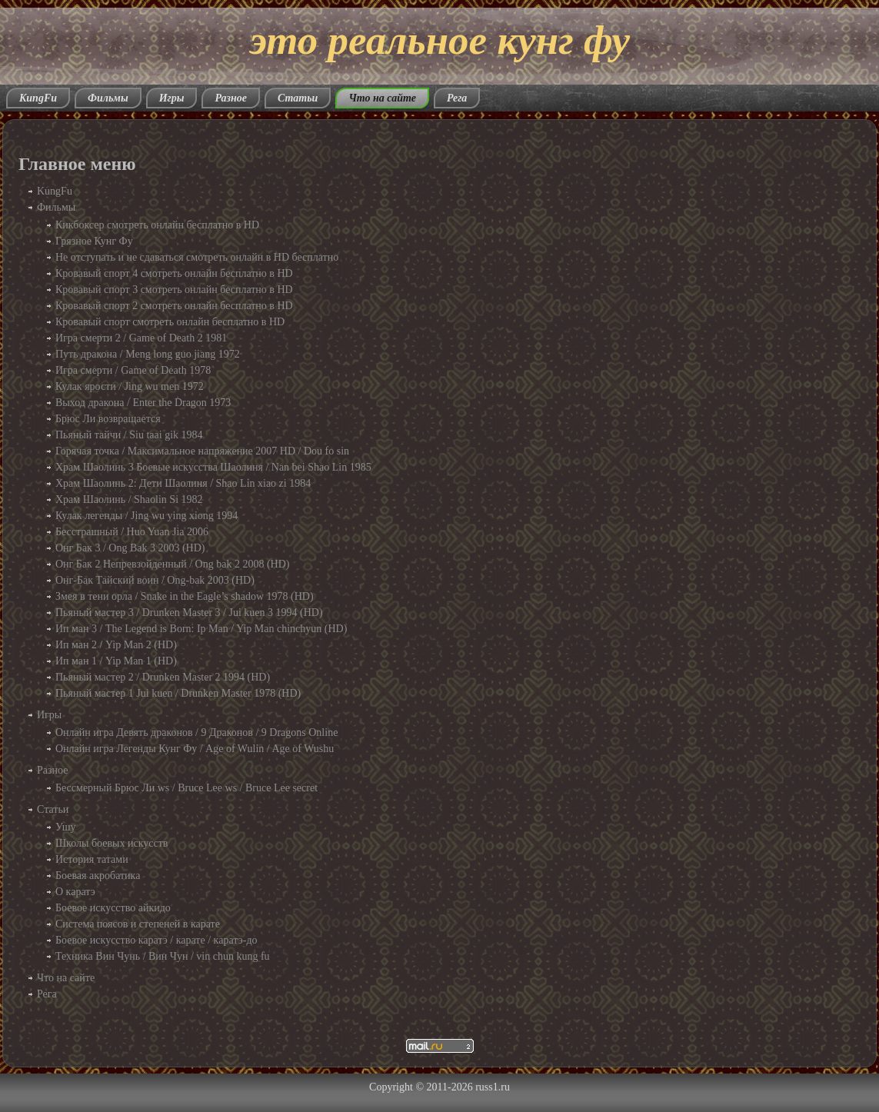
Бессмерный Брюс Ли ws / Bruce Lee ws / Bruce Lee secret (186, 788)
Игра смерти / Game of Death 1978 (133, 370)
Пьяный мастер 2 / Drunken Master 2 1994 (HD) (162, 677)
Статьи (298, 98)
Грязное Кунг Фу (94, 241)
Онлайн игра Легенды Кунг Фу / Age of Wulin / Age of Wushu (194, 748)
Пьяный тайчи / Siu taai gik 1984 (129, 435)
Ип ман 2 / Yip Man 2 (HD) (116, 645)
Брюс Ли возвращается (108, 418)
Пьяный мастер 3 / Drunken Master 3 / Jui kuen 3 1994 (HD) (189, 612)
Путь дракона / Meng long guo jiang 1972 (147, 354)
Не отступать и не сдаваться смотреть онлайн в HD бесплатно (196, 257)
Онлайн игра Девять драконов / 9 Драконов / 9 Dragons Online (196, 732)
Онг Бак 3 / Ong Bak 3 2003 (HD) (130, 548)
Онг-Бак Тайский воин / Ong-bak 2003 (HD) (155, 580)
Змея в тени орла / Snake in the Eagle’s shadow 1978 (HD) (184, 596)
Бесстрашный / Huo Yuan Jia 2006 (131, 532)
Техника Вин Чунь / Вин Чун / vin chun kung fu (162, 956)
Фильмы (108, 98)
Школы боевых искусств (111, 843)
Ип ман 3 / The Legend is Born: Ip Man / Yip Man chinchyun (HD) (201, 628)
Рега (457, 98)
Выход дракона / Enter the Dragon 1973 (143, 402)
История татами (91, 859)
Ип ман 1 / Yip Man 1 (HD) (116, 661)
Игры (172, 98)
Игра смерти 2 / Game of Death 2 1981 (141, 338)
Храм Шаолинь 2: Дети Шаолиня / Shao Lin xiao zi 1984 (183, 483)
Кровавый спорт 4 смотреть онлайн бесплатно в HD (174, 273)
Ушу (65, 827)
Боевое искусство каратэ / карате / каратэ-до (156, 940)
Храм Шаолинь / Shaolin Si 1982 (129, 499)
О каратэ (75, 891)
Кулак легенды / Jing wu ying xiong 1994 (146, 515)
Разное (230, 98)
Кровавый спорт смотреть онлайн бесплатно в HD (170, 322)
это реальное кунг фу (440, 40)
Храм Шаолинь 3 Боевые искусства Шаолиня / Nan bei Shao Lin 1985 (213, 467)
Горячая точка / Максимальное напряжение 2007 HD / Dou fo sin (202, 451)
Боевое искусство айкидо (113, 908)
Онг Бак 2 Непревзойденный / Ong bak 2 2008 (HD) (172, 564)
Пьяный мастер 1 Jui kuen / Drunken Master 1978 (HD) (178, 693)
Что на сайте (382, 98)
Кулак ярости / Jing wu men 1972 (129, 386)
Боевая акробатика (97, 875)
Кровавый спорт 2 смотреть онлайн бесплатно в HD (174, 305)
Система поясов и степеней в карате (137, 924)
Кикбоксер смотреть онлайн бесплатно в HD (157, 225)
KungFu (38, 98)
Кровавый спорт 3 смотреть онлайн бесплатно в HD (174, 289)
